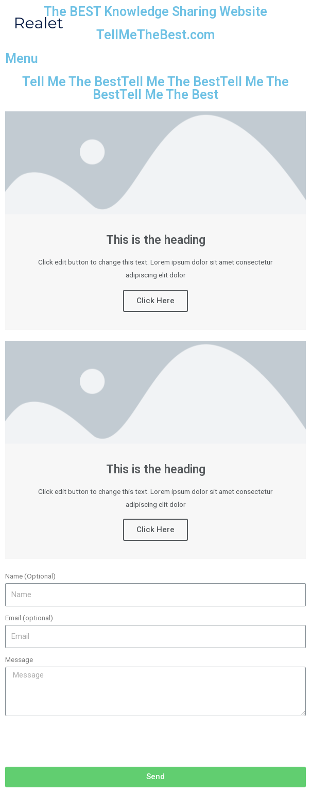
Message (19, 659)
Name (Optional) (30, 576)
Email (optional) (29, 618)
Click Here (155, 300)
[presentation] (83, 741)
